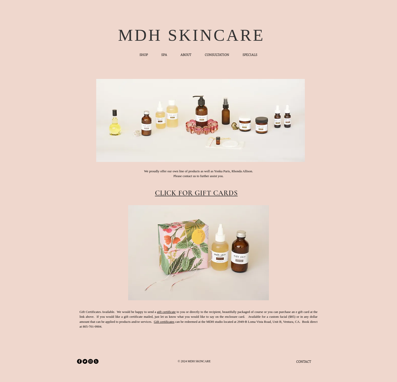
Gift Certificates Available (97, 312)
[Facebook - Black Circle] (79, 361)
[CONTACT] (303, 361)
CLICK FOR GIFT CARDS (196, 193)
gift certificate (166, 312)
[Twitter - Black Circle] (85, 361)
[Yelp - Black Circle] (96, 361)
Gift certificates (164, 322)
